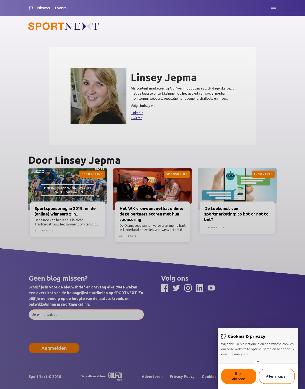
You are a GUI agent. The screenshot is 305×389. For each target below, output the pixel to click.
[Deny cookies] (277, 376)
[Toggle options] (258, 362)
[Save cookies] (238, 376)
